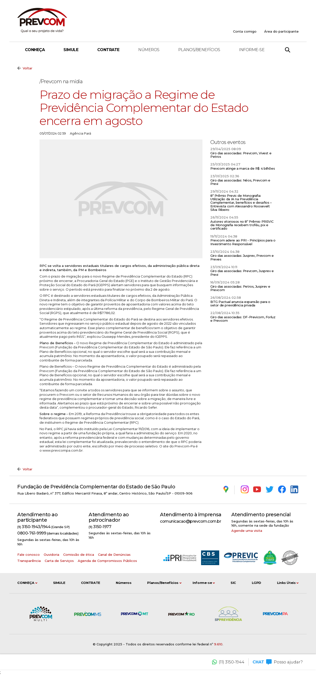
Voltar (24, 68)
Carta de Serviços (59, 561)
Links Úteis (288, 583)
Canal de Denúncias (114, 554)
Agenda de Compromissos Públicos (107, 561)
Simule (70, 49)
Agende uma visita (246, 531)
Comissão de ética (78, 554)
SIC (233, 582)
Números (148, 49)
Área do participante (281, 31)
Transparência (29, 561)
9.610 (218, 644)
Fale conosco (28, 554)
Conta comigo (245, 31)
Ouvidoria (51, 554)
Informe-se (251, 49)
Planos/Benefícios (199, 49)
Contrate (108, 49)
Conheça (35, 49)
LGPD (256, 582)
